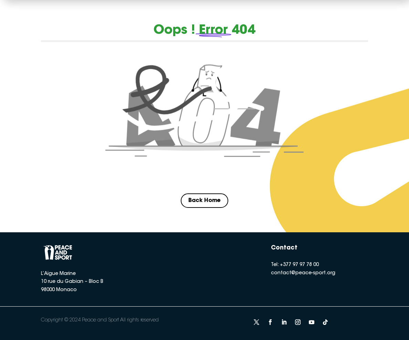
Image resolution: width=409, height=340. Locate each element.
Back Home (204, 200)
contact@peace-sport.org (303, 273)
